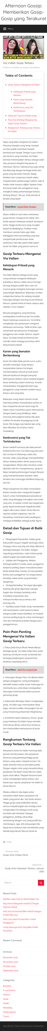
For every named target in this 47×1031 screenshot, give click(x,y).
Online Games (9, 1012)
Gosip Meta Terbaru (26, 207)
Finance (6, 995)
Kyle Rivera (35, 67)
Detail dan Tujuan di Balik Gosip (22, 115)
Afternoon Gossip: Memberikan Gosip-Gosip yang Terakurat (23, 12)
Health (6, 1003)
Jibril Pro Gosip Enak (27, 670)
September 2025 (10, 970)
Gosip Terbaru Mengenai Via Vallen (24, 85)
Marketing (7, 1008)
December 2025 (10, 957)
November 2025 (10, 962)
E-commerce (9, 990)
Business (7, 986)
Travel (6, 1016)
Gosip (9, 842)
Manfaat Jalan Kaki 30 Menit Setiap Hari (21, 899)
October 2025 (9, 966)
